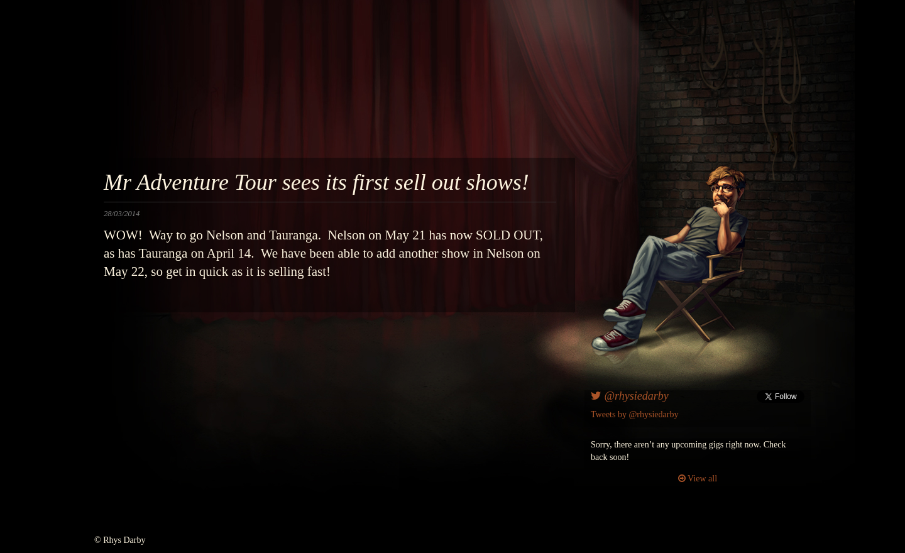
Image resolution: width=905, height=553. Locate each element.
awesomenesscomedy (582, 87)
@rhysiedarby (630, 396)
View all (697, 478)
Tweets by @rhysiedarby (634, 414)
